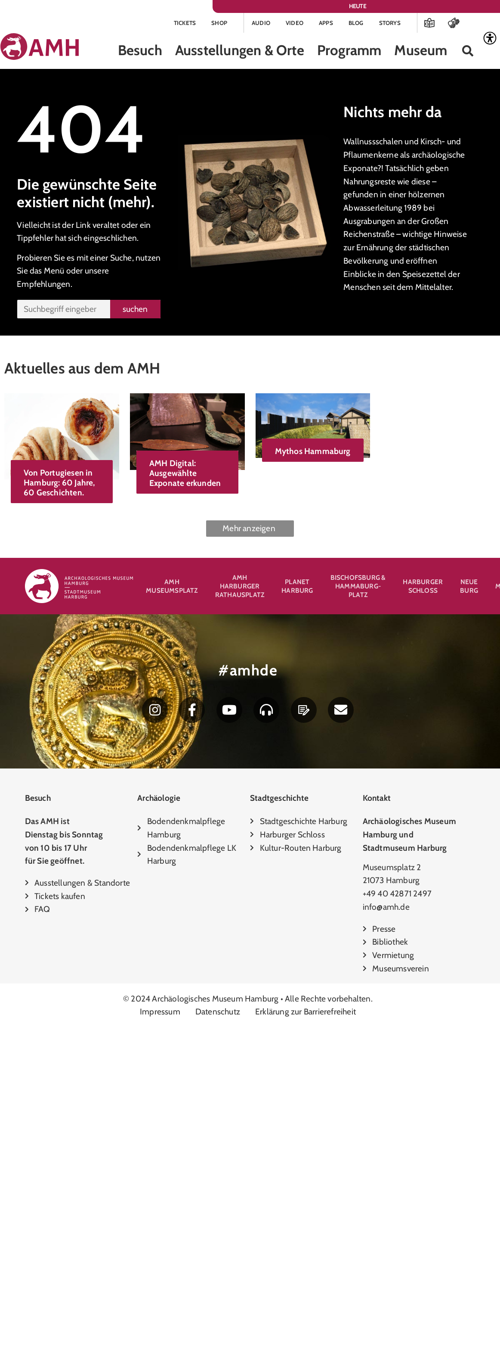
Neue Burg (469, 588)
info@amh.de (386, 912)
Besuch (140, 52)
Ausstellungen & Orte (239, 52)
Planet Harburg (297, 588)
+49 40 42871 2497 (397, 898)
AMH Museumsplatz (172, 588)
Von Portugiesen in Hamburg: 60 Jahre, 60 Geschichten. (59, 484)
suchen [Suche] (135, 310)
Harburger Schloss (423, 588)
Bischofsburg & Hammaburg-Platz (358, 588)
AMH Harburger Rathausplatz (239, 588)
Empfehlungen (43, 285)
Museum (420, 52)
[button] (468, 52)
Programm (349, 52)
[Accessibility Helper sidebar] (489, 38)
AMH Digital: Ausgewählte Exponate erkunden (275, 474)
